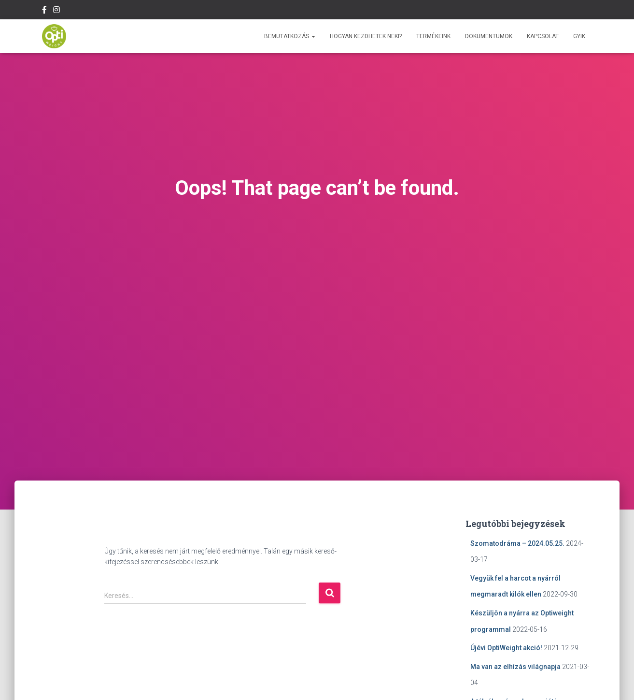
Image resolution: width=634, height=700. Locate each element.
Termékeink (433, 36)
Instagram (56, 11)
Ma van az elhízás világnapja (515, 667)
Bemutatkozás (289, 36)
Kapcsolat (543, 36)
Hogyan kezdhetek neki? (366, 36)
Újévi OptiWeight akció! (506, 648)
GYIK (579, 36)
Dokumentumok (488, 36)
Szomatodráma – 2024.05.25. (517, 543)
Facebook (44, 11)
